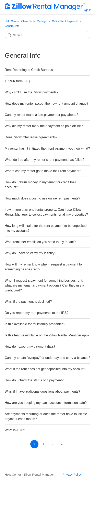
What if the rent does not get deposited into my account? (45, 369)
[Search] (47, 35)
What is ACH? (15, 430)
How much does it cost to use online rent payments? (42, 198)
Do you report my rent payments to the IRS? (36, 313)
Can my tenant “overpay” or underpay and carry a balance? (47, 358)
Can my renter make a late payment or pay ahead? (41, 114)
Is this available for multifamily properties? (35, 324)
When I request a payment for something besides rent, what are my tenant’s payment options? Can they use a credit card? (44, 285)
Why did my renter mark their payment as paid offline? (44, 126)
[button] (84, 4)
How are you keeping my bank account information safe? (46, 402)
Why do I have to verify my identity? (30, 253)
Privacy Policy (72, 474)
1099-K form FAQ (17, 81)
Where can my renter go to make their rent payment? (43, 171)
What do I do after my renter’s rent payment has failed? (44, 159)
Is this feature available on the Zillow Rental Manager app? (47, 335)
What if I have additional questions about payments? (42, 391)
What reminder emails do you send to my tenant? (40, 242)
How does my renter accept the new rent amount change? (46, 103)
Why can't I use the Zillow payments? (31, 92)
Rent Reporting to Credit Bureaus (29, 70)
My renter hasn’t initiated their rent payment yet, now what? (47, 148)
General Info (12, 25)
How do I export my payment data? (30, 346)
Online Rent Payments (65, 21)
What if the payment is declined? (28, 301)
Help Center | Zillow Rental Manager (26, 21)
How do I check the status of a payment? (34, 380)
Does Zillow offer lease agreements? (31, 137)
